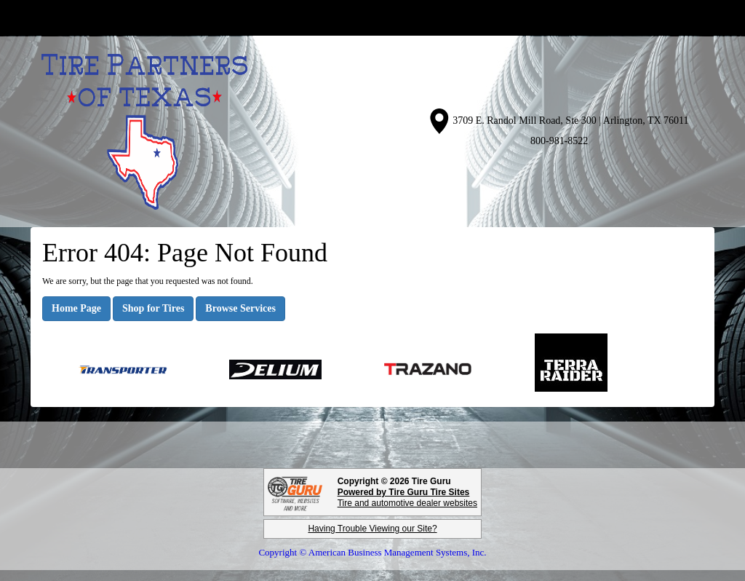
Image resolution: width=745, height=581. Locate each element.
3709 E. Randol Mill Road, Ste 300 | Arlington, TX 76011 (570, 120)
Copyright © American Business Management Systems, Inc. (372, 552)
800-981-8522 (559, 140)
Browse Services (240, 308)
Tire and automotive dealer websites (407, 497)
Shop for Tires (153, 308)
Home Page (76, 308)
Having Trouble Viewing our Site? (372, 528)
